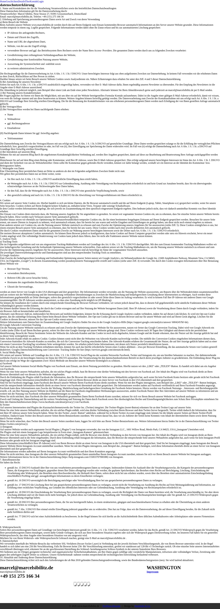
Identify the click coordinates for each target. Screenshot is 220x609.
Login (41, 1)
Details (21, 1)
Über (27, 1)
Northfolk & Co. (142, 606)
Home (3, 1)
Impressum (152, 571)
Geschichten (12, 1)
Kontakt (34, 1)
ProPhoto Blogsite (112, 606)
